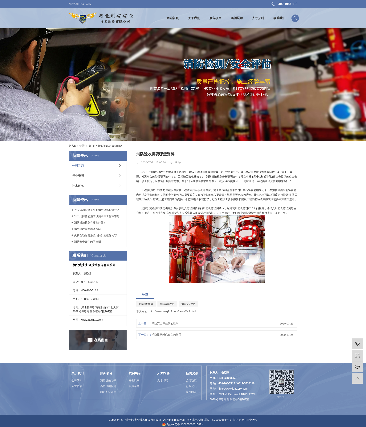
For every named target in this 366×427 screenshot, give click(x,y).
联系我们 (279, 18)
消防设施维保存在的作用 (166, 334)
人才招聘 (258, 18)
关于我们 (194, 18)
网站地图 (73, 3)
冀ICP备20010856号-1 (217, 419)
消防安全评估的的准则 (87, 241)
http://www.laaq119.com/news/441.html (173, 311)
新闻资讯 (103, 145)
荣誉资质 (76, 386)
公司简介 (76, 380)
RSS (82, 3)
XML (88, 3)
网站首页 (173, 18)
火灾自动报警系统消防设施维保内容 (95, 235)
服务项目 (215, 18)
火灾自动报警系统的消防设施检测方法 (97, 209)
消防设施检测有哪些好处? (89, 222)
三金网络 (251, 419)
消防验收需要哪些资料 (87, 229)
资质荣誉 (134, 386)
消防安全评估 (188, 304)
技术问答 (78, 185)
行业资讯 (78, 175)
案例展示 (237, 18)
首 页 (92, 145)
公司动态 (117, 145)
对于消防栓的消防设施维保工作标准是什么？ (99, 216)
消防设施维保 (146, 304)
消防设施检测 (167, 304)
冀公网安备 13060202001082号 (183, 424)
